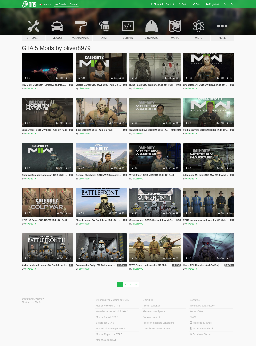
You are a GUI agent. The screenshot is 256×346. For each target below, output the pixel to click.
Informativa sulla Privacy (202, 305)
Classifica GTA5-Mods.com (156, 328)
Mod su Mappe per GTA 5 (109, 334)
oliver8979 (30, 88)
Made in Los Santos (32, 302)
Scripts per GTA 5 (105, 323)
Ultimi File (148, 300)
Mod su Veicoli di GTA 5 (108, 305)
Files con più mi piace (154, 311)
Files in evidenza (151, 305)
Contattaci (195, 300)
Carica (183, 4)
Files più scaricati (151, 317)
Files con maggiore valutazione (158, 323)
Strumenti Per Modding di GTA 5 (112, 300)
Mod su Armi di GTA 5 (107, 317)
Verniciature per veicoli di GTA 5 (112, 311)
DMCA (193, 317)
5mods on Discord (200, 334)
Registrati (212, 4)
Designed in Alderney (33, 299)
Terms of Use (196, 311)
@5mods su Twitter (201, 322)
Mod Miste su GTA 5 (106, 340)
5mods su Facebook (201, 328)
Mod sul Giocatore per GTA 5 (110, 328)
